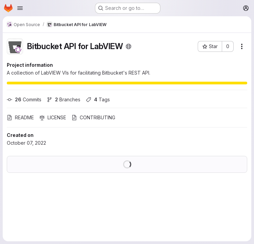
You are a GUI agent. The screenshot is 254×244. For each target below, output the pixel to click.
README (20, 117)
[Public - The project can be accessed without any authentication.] (128, 46)
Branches (63, 99)
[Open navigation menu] (20, 8)
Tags (98, 99)
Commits (24, 99)
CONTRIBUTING (93, 117)
